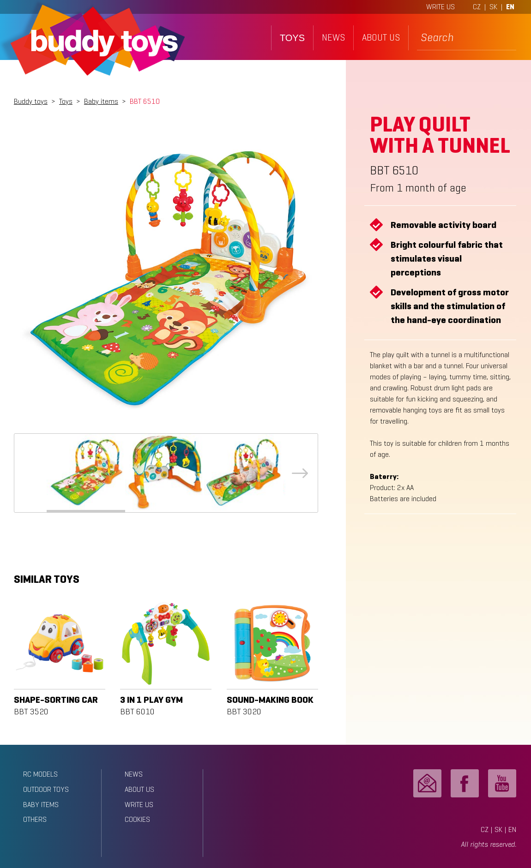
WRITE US (440, 6)
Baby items (101, 101)
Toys (65, 101)
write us (139, 804)
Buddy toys (31, 101)
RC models (40, 774)
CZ (477, 6)
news (333, 37)
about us (381, 37)
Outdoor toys (46, 789)
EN (510, 6)
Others (35, 819)
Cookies (137, 819)
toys (292, 38)
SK (493, 6)
